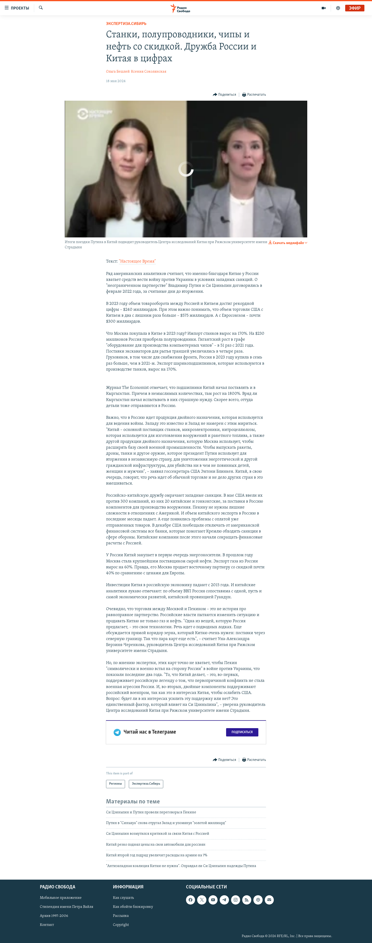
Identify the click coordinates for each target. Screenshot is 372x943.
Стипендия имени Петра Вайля (66, 907)
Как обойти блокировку (133, 907)
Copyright (121, 925)
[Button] (224, 95)
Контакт (47, 925)
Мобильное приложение (61, 898)
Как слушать (123, 898)
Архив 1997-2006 (54, 916)
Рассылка (121, 916)
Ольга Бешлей (118, 72)
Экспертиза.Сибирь (126, 24)
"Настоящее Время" (137, 261)
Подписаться (242, 732)
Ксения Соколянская (148, 72)
